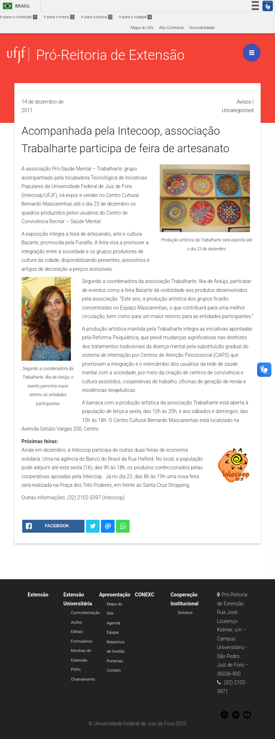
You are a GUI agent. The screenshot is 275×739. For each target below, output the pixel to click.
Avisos (244, 102)
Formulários (81, 641)
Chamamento (83, 679)
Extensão (38, 595)
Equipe (113, 632)
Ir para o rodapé (135, 17)
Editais (77, 631)
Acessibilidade (201, 27)
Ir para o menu (59, 17)
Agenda (113, 623)
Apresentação (114, 595)
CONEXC (144, 595)
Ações (76, 622)
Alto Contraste (171, 27)
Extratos (185, 612)
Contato (114, 670)
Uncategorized (238, 110)
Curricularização (85, 612)
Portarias (115, 661)
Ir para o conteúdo (18, 17)
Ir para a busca (96, 17)
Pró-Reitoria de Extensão (110, 55)
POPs (76, 669)
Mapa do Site (142, 27)
